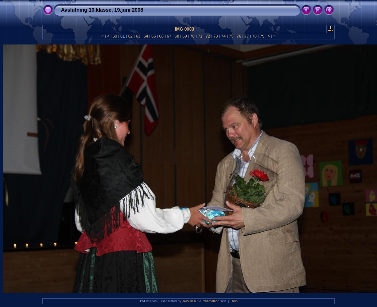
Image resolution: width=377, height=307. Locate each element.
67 (169, 36)
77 (246, 36)
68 (177, 36)
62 (130, 36)
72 (208, 36)
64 (145, 36)
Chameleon (211, 301)
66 (161, 36)
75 (231, 36)
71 (200, 36)
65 (153, 36)
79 (262, 36)
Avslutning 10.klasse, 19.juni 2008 (102, 10)
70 (192, 36)
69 (184, 36)
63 (138, 36)
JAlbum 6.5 (190, 301)
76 (239, 36)
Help (234, 301)
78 (254, 36)
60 (114, 36)
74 (223, 36)
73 (215, 36)
